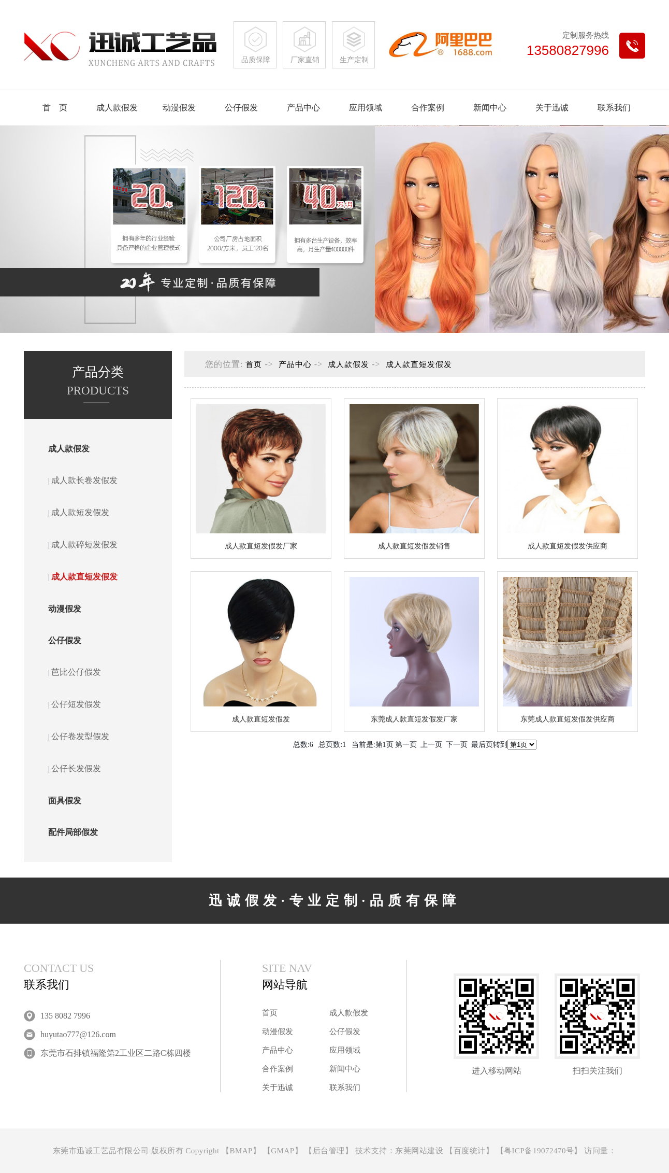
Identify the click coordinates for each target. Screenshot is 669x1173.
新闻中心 (489, 107)
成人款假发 (117, 107)
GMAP (282, 1151)
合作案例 (427, 107)
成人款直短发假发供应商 (567, 546)
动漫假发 (179, 107)
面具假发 (64, 800)
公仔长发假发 (76, 768)
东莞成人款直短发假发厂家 (414, 719)
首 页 (54, 107)
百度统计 (470, 1151)
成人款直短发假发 (84, 576)
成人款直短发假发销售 (414, 546)
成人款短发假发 (80, 512)
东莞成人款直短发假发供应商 (567, 719)
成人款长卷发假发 (84, 480)
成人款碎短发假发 (84, 544)
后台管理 (329, 1151)
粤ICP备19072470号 (539, 1151)
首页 (253, 364)
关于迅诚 (552, 107)
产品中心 (303, 107)
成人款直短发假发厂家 (261, 546)
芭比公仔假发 (76, 672)
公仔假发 (241, 107)
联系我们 (614, 107)
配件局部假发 (73, 832)
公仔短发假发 (76, 704)
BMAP (241, 1151)
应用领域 (365, 107)
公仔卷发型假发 (80, 736)
